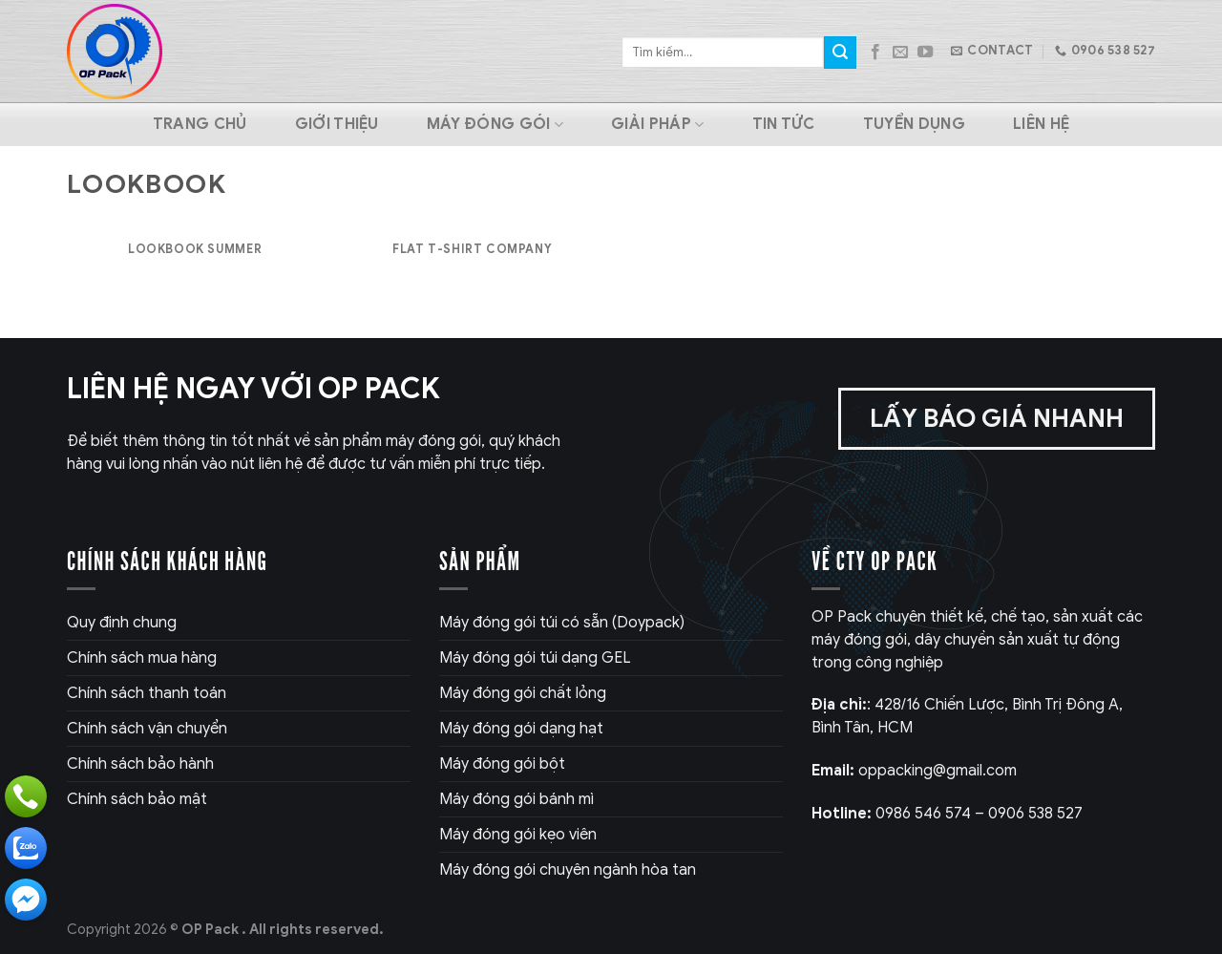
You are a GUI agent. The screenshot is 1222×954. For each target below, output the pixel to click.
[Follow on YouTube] (925, 52)
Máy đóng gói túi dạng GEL (535, 658)
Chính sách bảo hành (140, 764)
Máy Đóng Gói (495, 124)
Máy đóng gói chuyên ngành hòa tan (567, 870)
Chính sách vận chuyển (147, 728)
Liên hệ (1041, 124)
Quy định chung (122, 622)
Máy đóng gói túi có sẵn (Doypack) (562, 622)
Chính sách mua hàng (142, 658)
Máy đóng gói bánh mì (516, 799)
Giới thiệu (337, 124)
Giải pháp (657, 124)
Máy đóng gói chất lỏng (522, 693)
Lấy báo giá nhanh (997, 418)
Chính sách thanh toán (146, 693)
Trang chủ (200, 124)
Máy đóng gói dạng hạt (521, 728)
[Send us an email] (900, 52)
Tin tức (783, 124)
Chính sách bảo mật (137, 799)
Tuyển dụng (914, 124)
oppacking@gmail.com (914, 770)
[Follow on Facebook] (875, 52)
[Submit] (840, 52)
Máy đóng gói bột (502, 764)
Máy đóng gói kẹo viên (518, 834)
